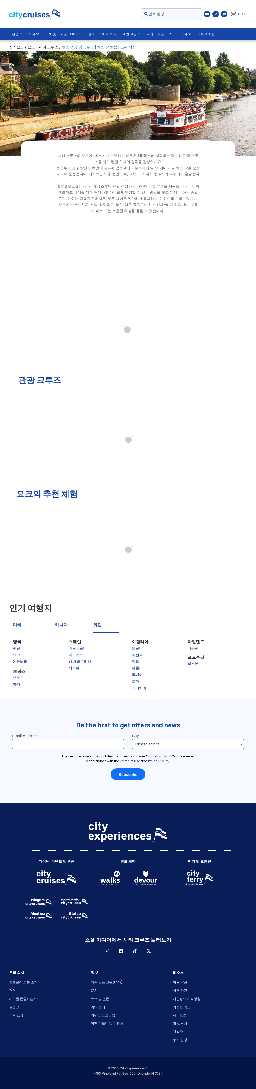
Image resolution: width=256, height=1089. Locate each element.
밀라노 (137, 661)
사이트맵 (179, 1015)
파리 (16, 684)
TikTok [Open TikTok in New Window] (135, 951)
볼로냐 (137, 648)
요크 (16, 654)
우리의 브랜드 (159, 34)
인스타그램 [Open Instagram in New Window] (107, 951)
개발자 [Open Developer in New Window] (178, 1031)
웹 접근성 (180, 1023)
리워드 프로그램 (103, 1015)
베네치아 (139, 688)
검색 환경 (154, 14)
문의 (94, 990)
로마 (135, 681)
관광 (17, 34)
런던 (16, 648)
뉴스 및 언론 (100, 998)
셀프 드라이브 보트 (102, 34)
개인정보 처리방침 (187, 998)
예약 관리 (98, 1007)
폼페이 (137, 674)
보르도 (18, 677)
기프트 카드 (181, 1007)
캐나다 (61, 624)
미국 (17, 624)
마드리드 (76, 654)
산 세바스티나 (80, 661)
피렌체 (137, 654)
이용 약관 (180, 982)
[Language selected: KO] (238, 14)
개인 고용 (132, 34)
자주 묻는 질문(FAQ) (106, 982)
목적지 (184, 34)
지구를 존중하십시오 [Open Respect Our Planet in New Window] (24, 998)
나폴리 (137, 668)
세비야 (74, 668)
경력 (12, 990)
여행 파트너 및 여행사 (107, 1023)
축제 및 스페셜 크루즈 (63, 34)
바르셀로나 (78, 648)
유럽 (97, 624)
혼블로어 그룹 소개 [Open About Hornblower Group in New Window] (23, 982)
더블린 (193, 648)
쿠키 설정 (180, 1039)
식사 (34, 34)
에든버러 (20, 661)
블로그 (14, 1007)
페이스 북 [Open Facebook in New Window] (121, 951)
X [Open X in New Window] (149, 951)
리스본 (193, 663)
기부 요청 (16, 1015)
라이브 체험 (206, 34)
